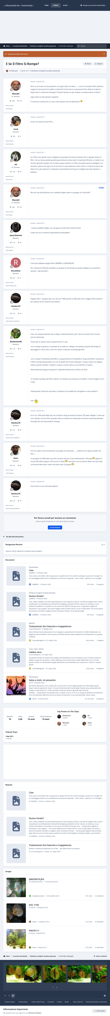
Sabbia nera (35, 651)
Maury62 (66, 723)
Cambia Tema (24, 1002)
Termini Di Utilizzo (34, 1013)
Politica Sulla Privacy (38, 1002)
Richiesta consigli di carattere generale (45, 71)
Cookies (59, 1002)
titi (89, 716)
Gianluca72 (67, 716)
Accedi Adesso (55, 527)
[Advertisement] (55, 27)
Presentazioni (33, 567)
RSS (67, 1002)
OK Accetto (99, 1011)
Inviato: (47, 801)
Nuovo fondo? (36, 595)
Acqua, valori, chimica (36, 649)
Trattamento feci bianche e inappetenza (50, 626)
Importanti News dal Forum (16, 54)
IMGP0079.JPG (36, 879)
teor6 (90, 723)
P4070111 (34, 930)
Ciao (31, 570)
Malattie (32, 623)
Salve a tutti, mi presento (42, 679)
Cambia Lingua (10, 1002)
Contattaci (51, 1002)
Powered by (96, 1002)
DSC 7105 (34, 904)
